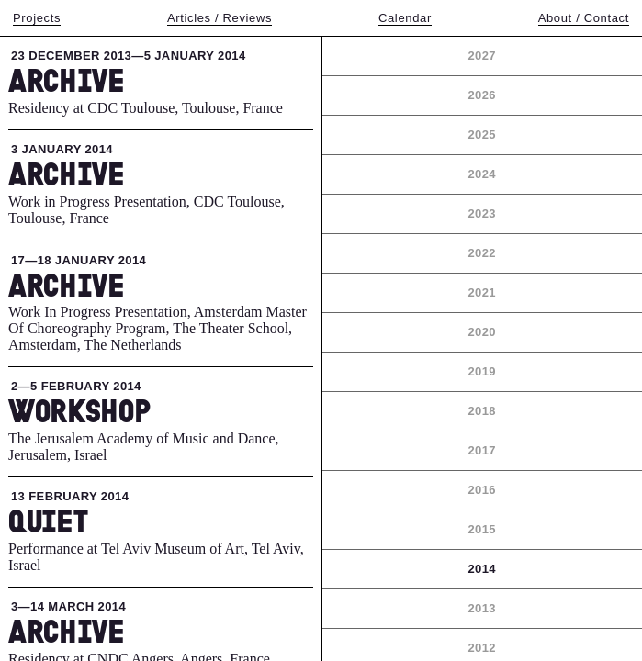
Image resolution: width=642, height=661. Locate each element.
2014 (482, 569)
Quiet (48, 520)
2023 (482, 213)
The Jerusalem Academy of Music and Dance (142, 438)
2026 (482, 95)
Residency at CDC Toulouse (91, 108)
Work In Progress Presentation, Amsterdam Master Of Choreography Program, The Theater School (157, 320)
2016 (482, 490)
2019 (482, 371)
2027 (482, 55)
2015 (482, 529)
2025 (482, 134)
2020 (482, 332)
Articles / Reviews (219, 18)
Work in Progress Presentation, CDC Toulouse (144, 201)
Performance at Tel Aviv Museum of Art (126, 548)
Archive (66, 80)
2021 (482, 292)
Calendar (405, 18)
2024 (482, 174)
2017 (482, 450)
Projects (37, 18)
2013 (482, 608)
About (583, 18)
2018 (482, 411)
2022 (482, 253)
